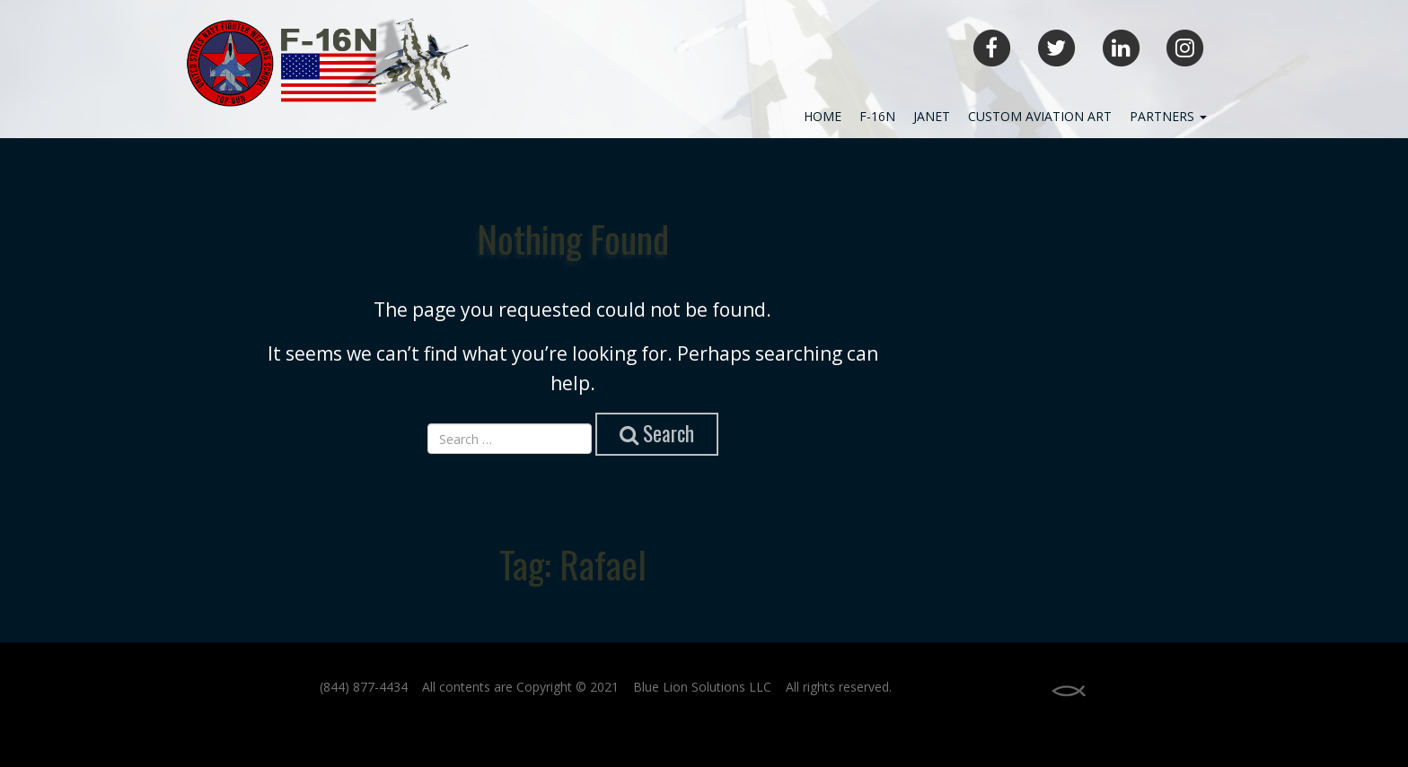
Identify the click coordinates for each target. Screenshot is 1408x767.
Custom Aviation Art (1040, 116)
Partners (1168, 116)
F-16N (877, 116)
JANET (931, 116)
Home (822, 116)
